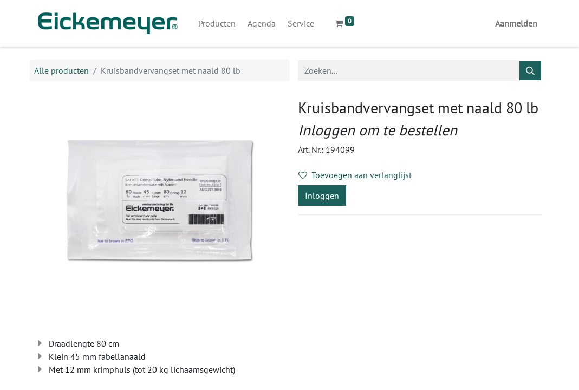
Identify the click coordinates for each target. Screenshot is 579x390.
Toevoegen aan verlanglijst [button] (355, 175)
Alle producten (61, 70)
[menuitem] (217, 23)
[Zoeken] (530, 70)
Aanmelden (516, 23)
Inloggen (322, 195)
